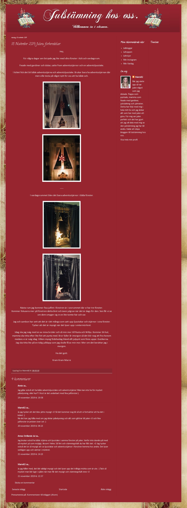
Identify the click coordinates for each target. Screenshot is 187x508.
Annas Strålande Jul (26, 436)
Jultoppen (127, 52)
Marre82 (22, 408)
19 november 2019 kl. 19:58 (30, 398)
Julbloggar (127, 48)
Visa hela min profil (129, 140)
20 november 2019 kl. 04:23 (30, 426)
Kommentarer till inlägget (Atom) (42, 495)
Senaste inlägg (18, 489)
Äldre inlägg (106, 489)
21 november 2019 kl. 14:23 (30, 454)
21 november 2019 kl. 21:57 (30, 476)
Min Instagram (130, 60)
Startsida (63, 489)
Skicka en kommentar (25, 483)
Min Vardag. (128, 64)
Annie (20, 386)
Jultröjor (127, 56)
